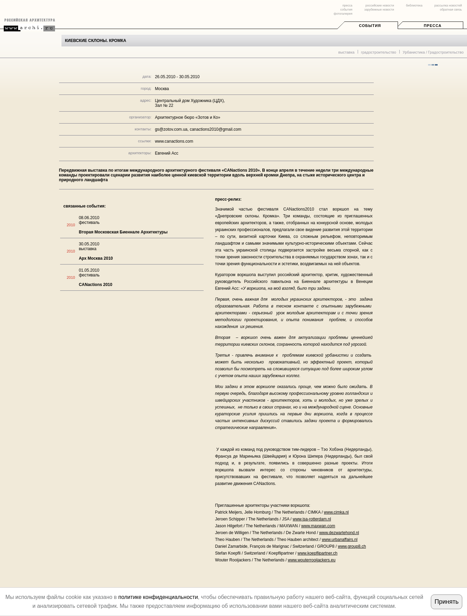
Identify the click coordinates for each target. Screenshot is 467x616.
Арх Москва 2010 (96, 258)
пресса (347, 5)
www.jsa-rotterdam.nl (312, 519)
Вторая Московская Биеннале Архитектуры (123, 232)
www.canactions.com (174, 141)
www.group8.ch (352, 546)
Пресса (432, 26)
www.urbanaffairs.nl (340, 539)
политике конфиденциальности (158, 597)
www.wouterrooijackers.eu (311, 560)
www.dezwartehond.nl (339, 532)
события (346, 9)
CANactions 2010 (95, 284)
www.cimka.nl (336, 512)
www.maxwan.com (318, 526)
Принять (446, 601)
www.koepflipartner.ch (318, 553)
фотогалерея (343, 13)
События (370, 26)
